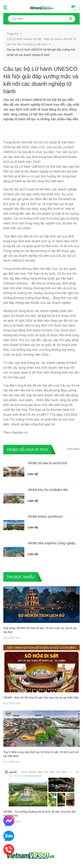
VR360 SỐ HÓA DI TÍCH (27, 449)
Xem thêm (73, 449)
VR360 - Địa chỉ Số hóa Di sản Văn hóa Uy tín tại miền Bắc (41, 697)
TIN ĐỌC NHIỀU (20, 577)
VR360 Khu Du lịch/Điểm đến (48, 490)
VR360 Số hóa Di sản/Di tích (47, 463)
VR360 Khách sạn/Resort (45, 516)
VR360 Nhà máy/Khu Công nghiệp (51, 543)
